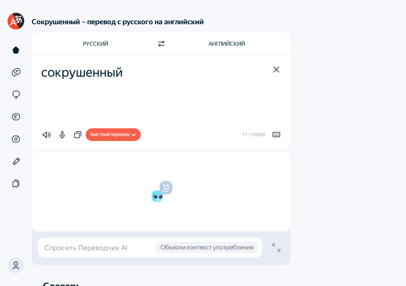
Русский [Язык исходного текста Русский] (95, 44)
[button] (16, 265)
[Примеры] (16, 72)
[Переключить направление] (161, 43)
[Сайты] (16, 94)
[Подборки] (16, 183)
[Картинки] (16, 139)
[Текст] (16, 50)
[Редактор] (16, 161)
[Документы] (16, 117)
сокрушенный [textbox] (82, 72)
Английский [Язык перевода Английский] (227, 44)
